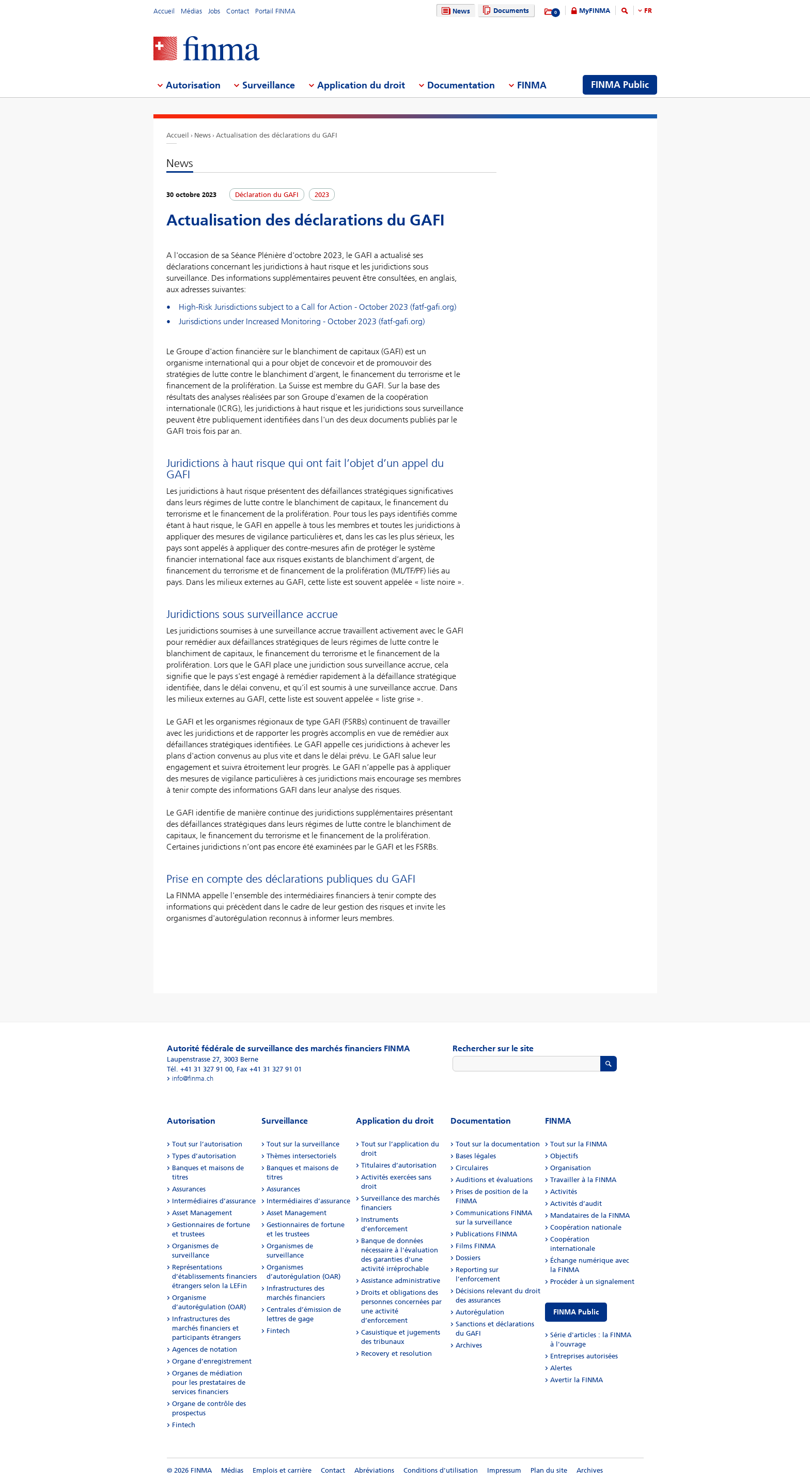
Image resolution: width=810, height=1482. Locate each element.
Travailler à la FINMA (583, 1180)
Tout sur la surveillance (303, 1144)
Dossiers (468, 1258)
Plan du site (549, 1470)
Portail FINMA (275, 11)
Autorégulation (480, 1312)
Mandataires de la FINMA (590, 1215)
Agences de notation (204, 1349)
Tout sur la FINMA (578, 1144)
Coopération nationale (585, 1227)
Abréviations (374, 1470)
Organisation (570, 1168)
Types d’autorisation (204, 1156)
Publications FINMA (486, 1234)
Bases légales (476, 1156)
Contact (237, 11)
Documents (504, 10)
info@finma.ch (192, 1078)
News (454, 11)
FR (648, 10)
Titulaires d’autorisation (399, 1165)
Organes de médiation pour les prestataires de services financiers (208, 1382)
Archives (469, 1345)
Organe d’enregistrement (212, 1361)
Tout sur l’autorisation (207, 1144)
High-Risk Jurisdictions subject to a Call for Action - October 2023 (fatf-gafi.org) (317, 307)
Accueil (164, 11)
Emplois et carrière (282, 1470)
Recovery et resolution (396, 1353)
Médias (191, 11)
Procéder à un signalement (592, 1282)
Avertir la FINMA (576, 1380)
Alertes (561, 1368)
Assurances (189, 1189)
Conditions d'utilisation (440, 1470)
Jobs (214, 11)
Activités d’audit (576, 1203)
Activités (563, 1192)
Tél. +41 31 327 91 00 (199, 1069)
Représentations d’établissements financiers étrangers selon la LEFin (214, 1276)
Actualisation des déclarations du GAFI (276, 135)
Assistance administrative (400, 1280)
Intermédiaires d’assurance (214, 1201)
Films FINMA (475, 1246)
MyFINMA (594, 10)
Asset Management (202, 1213)
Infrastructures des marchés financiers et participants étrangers (206, 1328)
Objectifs (564, 1156)
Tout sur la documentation (498, 1144)
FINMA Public (576, 1312)
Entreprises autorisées (584, 1356)
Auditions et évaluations (494, 1180)
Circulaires (472, 1168)
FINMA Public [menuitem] (620, 84)
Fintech (183, 1425)
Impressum (504, 1470)
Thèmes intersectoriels (301, 1156)
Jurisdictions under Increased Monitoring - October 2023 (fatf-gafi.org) (302, 321)
